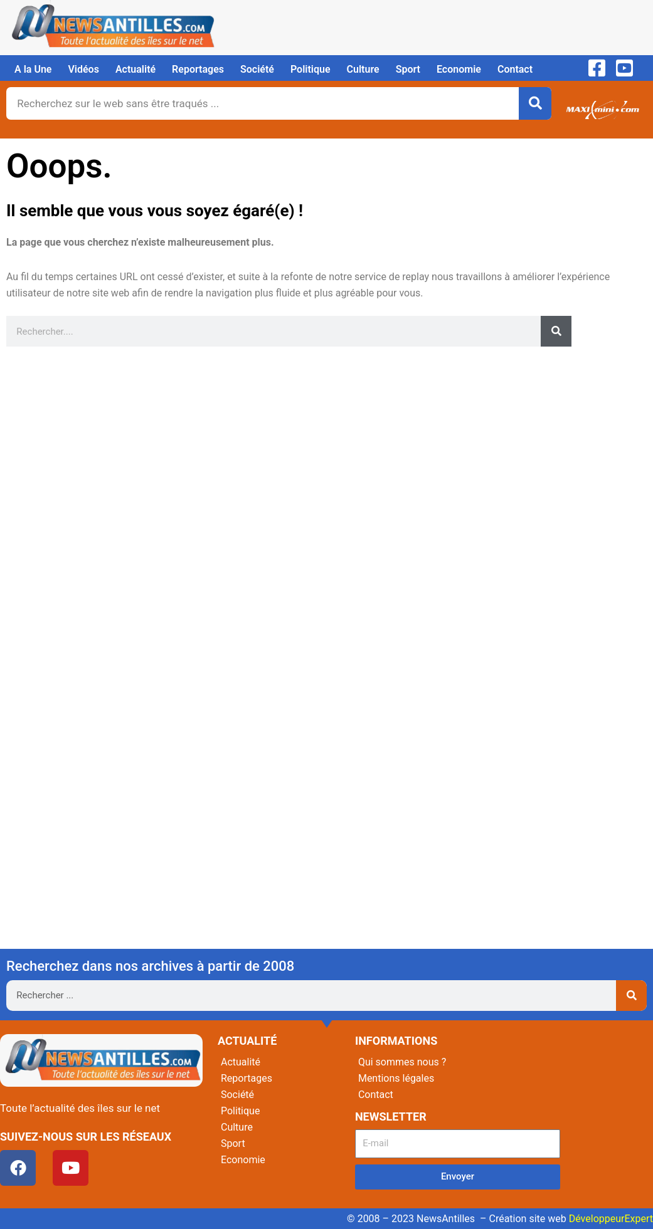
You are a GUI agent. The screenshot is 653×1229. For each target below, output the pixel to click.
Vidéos (83, 69)
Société (257, 69)
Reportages (198, 69)
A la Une (32, 69)
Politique (310, 69)
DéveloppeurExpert (611, 1219)
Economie (459, 69)
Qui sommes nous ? (402, 1062)
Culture (363, 69)
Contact (515, 69)
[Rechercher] (535, 103)
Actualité (135, 69)
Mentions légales (396, 1078)
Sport (408, 69)
